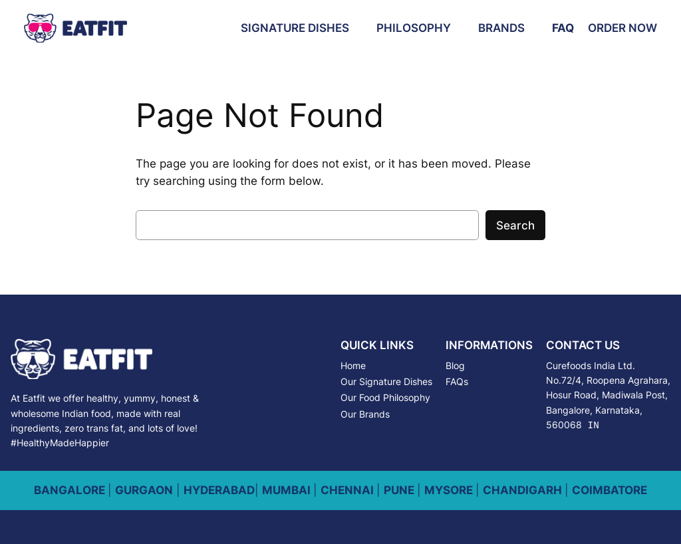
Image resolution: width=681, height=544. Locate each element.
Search (515, 225)
